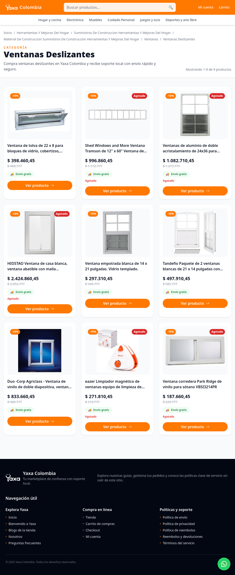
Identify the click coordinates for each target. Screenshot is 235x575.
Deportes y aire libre (181, 20)
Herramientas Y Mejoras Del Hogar (43, 33)
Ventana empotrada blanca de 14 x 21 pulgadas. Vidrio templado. (116, 266)
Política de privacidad (177, 524)
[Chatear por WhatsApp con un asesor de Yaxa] (224, 564)
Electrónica (75, 20)
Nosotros (14, 536)
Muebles (95, 20)
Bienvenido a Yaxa (21, 524)
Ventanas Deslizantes (179, 39)
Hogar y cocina (49, 20)
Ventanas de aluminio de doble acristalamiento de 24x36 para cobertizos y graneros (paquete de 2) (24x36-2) (193, 148)
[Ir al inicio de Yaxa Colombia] (49, 478)
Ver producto (39, 185)
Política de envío (173, 517)
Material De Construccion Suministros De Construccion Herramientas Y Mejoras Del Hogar (71, 39)
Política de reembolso (177, 530)
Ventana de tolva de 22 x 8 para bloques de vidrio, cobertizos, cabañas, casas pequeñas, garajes (37, 148)
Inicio (8, 33)
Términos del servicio (177, 543)
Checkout (91, 530)
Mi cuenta (205, 7)
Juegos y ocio (150, 20)
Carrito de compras (99, 524)
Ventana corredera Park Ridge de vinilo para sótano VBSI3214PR (192, 384)
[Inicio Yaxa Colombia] (24, 7)
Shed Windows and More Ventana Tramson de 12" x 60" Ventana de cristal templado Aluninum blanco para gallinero (115, 148)
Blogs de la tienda (20, 530)
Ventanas (151, 39)
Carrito (224, 7)
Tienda (89, 517)
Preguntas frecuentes (23, 543)
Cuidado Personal (121, 20)
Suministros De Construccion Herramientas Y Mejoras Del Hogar (122, 33)
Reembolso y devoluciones (181, 536)
